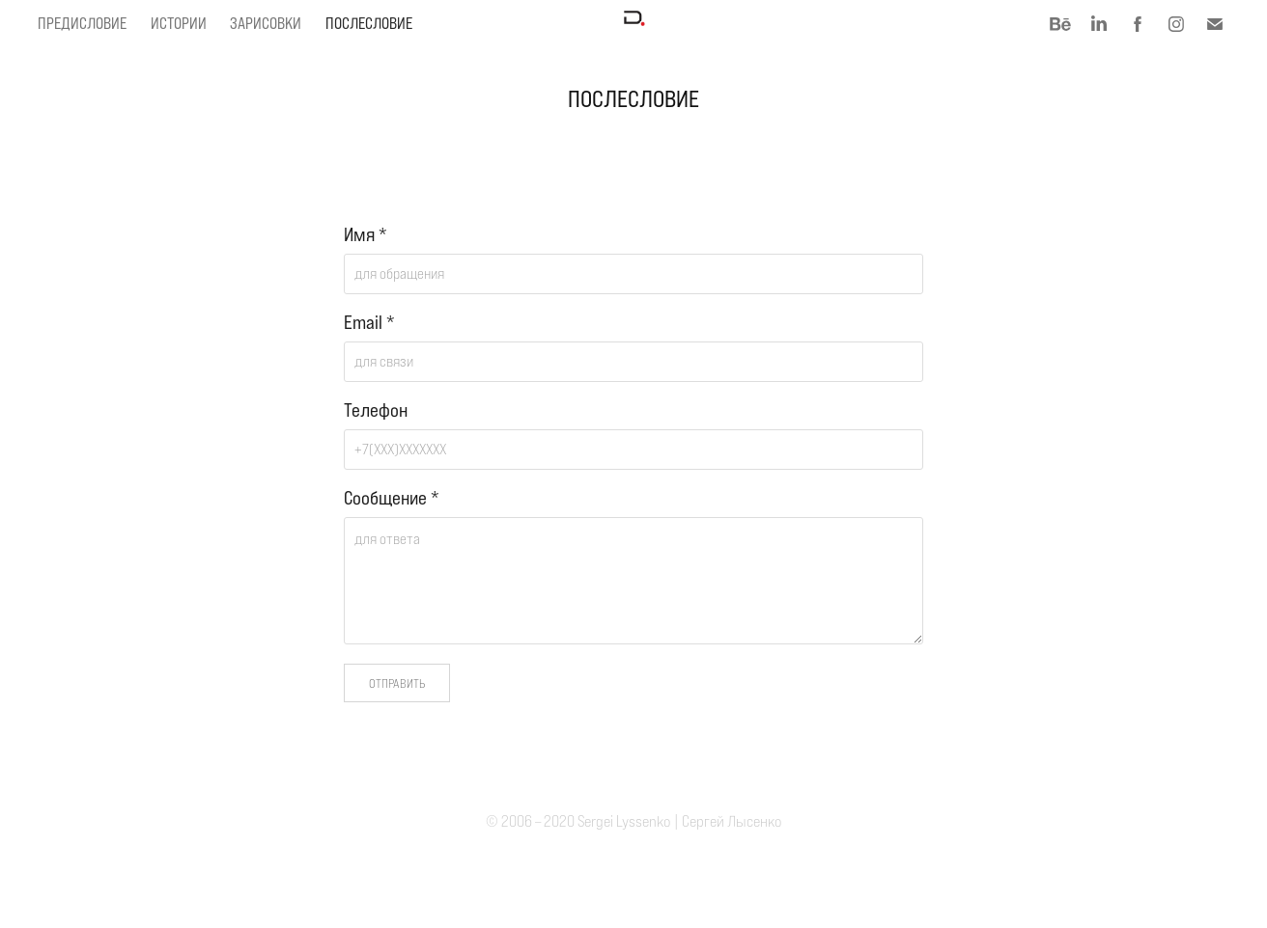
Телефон (376, 410)
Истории (179, 23)
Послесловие (368, 23)
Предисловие (82, 23)
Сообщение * (391, 498)
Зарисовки (265, 23)
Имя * (365, 235)
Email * (369, 323)
